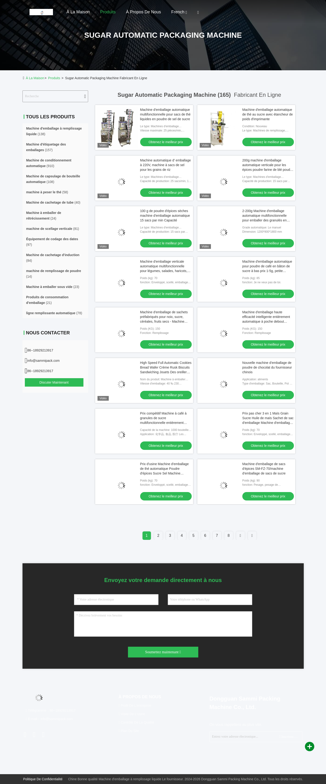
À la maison (78, 12)
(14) (53, 273)
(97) (52, 241)
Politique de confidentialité (43, 779)
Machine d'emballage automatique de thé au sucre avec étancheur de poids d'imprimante (267, 114)
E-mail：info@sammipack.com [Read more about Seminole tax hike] (49, 719)
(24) (43, 215)
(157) (46, 147)
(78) (54, 313)
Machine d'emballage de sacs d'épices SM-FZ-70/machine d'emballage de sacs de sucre (264, 468)
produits (54, 78)
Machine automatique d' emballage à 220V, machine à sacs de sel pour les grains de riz (165, 165)
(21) (47, 300)
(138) (54, 131)
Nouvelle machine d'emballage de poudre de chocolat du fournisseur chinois (267, 367)
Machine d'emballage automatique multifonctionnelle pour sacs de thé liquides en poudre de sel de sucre (165, 114)
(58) (47, 192)
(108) (53, 179)
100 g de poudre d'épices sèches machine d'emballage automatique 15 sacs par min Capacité (165, 215)
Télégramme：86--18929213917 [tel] (51, 710)
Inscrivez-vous (288, 737)
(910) (48, 163)
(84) (52, 257)
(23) (52, 287)
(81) (52, 229)
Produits (108, 12)
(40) (53, 202)
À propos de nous (143, 12)
